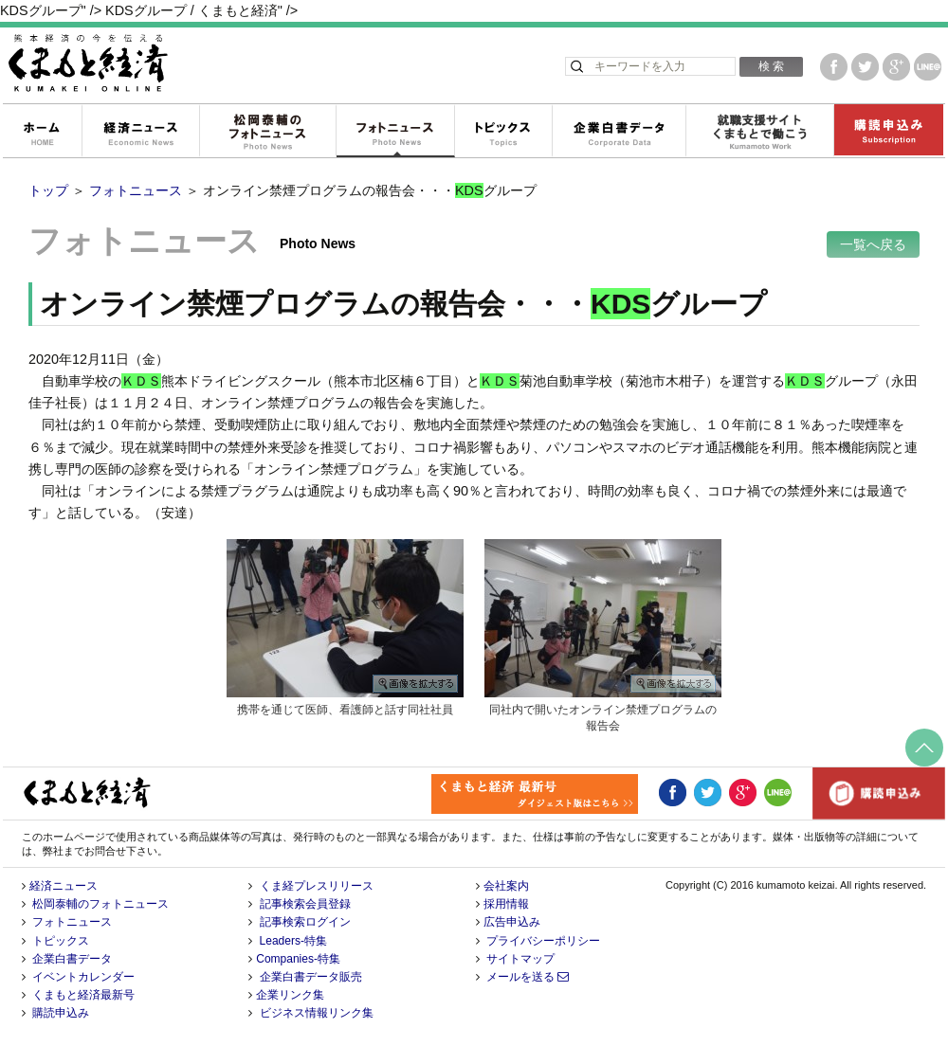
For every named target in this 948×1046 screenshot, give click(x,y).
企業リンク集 (290, 994)
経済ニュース (140, 131)
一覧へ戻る (873, 244)
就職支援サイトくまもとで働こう (759, 131)
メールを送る (527, 976)
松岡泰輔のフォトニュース (267, 131)
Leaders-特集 (293, 940)
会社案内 (506, 886)
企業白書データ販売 (311, 976)
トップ (48, 190)
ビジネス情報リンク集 (317, 1012)
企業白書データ (619, 131)
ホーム (42, 131)
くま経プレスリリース (317, 886)
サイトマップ (520, 958)
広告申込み (511, 922)
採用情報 (506, 904)
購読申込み (888, 131)
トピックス (503, 131)
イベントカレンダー (83, 976)
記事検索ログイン (305, 922)
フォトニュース (394, 131)
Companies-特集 (298, 958)
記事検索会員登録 (305, 904)
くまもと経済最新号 (83, 994)
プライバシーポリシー (543, 940)
